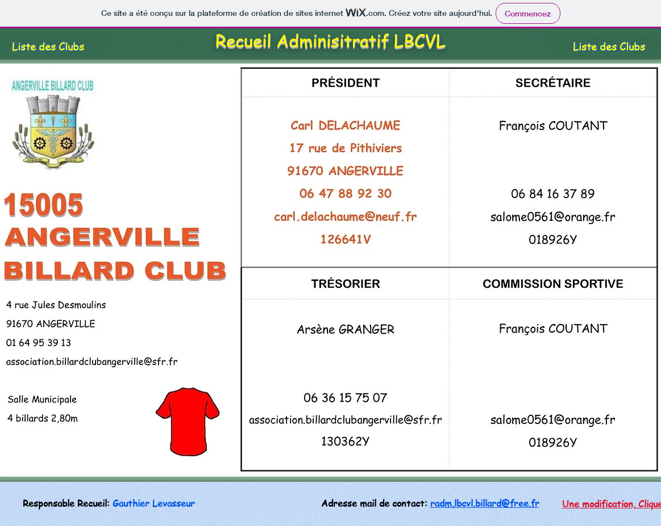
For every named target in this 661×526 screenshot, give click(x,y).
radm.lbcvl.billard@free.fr (484, 503)
